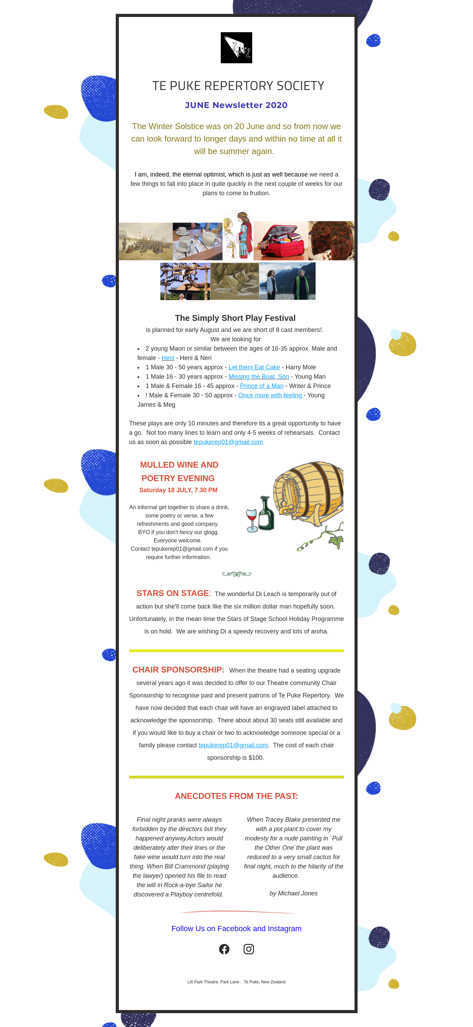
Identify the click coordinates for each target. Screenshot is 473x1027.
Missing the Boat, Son (259, 376)
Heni (168, 357)
